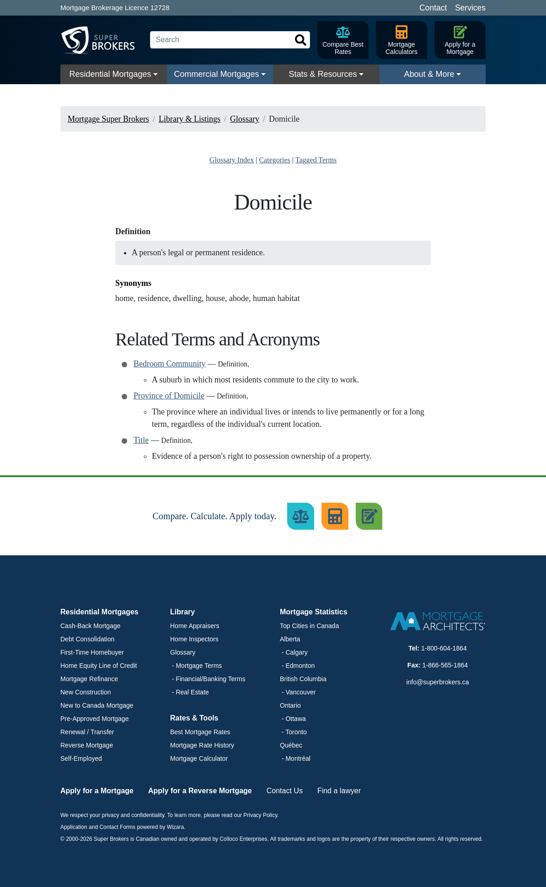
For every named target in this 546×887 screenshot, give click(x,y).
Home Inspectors (194, 639)
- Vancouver (298, 692)
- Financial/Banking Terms (208, 679)
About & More (429, 74)
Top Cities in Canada (309, 625)
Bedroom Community (170, 363)
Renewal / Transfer (87, 732)
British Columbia (303, 679)
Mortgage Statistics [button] (314, 612)
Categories (274, 160)
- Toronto (293, 732)
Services (470, 7)
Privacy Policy (260, 815)
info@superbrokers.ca (437, 682)
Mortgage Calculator (199, 758)
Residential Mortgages (110, 74)
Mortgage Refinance (89, 679)
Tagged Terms (316, 160)
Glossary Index (231, 160)
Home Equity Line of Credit (98, 665)
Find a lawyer (339, 791)
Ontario (290, 705)
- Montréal (295, 758)
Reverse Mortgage (86, 745)
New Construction (85, 692)
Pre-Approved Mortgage (94, 718)
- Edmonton (297, 665)
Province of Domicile (169, 395)
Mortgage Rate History (202, 745)
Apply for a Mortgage (97, 791)
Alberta (290, 639)
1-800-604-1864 (444, 648)
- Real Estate (189, 692)
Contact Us (285, 791)
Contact (433, 7)
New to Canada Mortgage (97, 705)
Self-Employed (81, 758)
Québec (291, 745)
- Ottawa (293, 718)
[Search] (230, 39)
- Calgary (294, 652)
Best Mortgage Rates (200, 732)
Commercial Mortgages (216, 74)
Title (141, 440)
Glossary (182, 652)
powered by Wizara (160, 827)
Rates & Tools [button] (194, 718)
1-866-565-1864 (445, 665)
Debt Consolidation (87, 639)
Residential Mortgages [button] (99, 612)
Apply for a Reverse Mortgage (200, 791)
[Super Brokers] (101, 40)
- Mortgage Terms (196, 665)
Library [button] (182, 612)
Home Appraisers (194, 625)
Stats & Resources (323, 74)
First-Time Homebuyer (92, 652)
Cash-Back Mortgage (90, 625)
